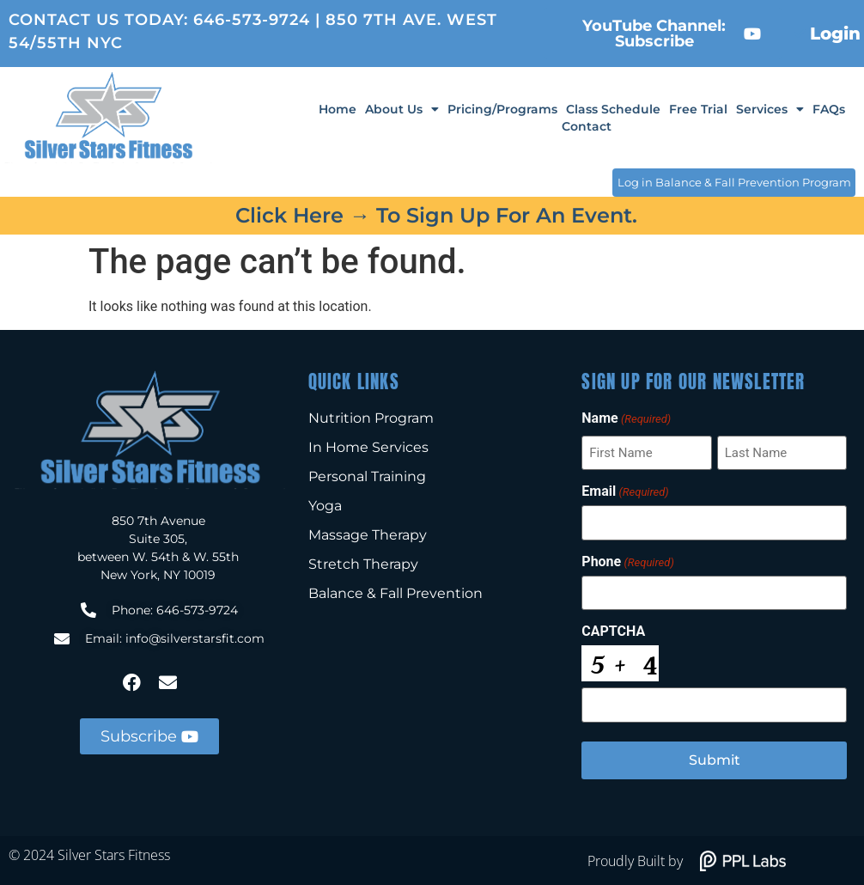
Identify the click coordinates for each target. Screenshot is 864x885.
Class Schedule (613, 109)
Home (337, 109)
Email (624, 491)
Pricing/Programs (502, 109)
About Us (402, 109)
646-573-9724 (251, 19)
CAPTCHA (613, 631)
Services (770, 109)
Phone (627, 561)
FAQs (828, 109)
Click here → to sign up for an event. (436, 215)
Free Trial (698, 109)
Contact (586, 126)
